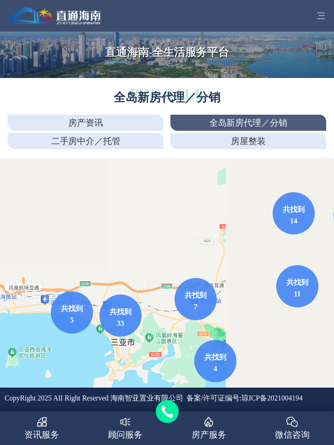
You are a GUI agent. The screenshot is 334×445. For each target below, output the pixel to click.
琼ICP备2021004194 (271, 398)
